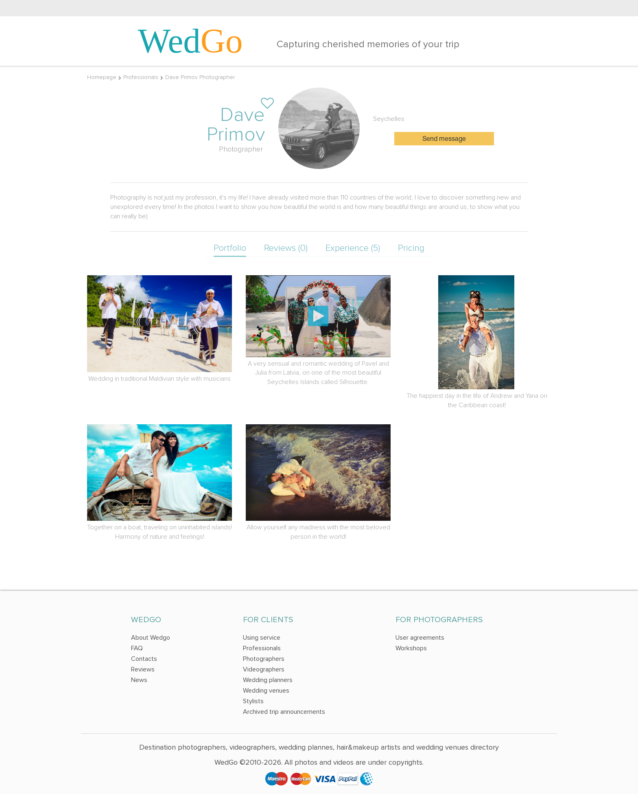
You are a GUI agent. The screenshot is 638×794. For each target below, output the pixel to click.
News (139, 680)
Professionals (140, 77)
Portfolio (230, 248)
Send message (444, 139)
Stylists (253, 701)
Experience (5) (353, 248)
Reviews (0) (286, 248)
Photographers (263, 659)
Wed (190, 41)
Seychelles (388, 119)
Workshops (411, 648)
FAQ (137, 648)
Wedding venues (266, 691)
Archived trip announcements (284, 712)
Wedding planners (268, 680)
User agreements (419, 638)
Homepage (101, 77)
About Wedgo (150, 638)
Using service (261, 638)
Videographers (263, 669)
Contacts (144, 659)
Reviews (143, 669)
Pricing (411, 248)
